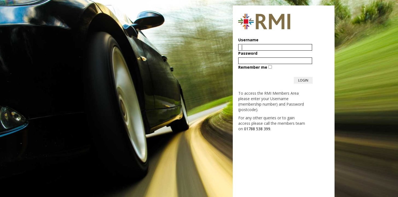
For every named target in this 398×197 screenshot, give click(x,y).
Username (248, 39)
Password (247, 53)
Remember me (252, 67)
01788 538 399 (257, 128)
